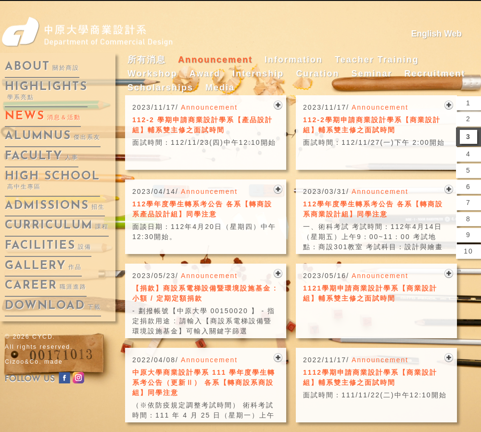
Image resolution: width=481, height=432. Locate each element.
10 (468, 251)
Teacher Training (377, 59)
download (53, 306)
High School (52, 181)
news (43, 116)
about (42, 67)
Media (220, 87)
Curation (317, 73)
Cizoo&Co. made (34, 361)
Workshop (152, 73)
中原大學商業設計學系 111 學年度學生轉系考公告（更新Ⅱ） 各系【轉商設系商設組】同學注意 (203, 382)
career (46, 286)
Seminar (371, 73)
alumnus (53, 136)
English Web (436, 33)
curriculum (57, 225)
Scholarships (160, 87)
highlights (46, 91)
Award (205, 73)
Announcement (215, 59)
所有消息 (146, 59)
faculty (41, 156)
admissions (55, 206)
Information (294, 59)
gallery (43, 266)
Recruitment (434, 73)
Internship (258, 73)
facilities (48, 246)
